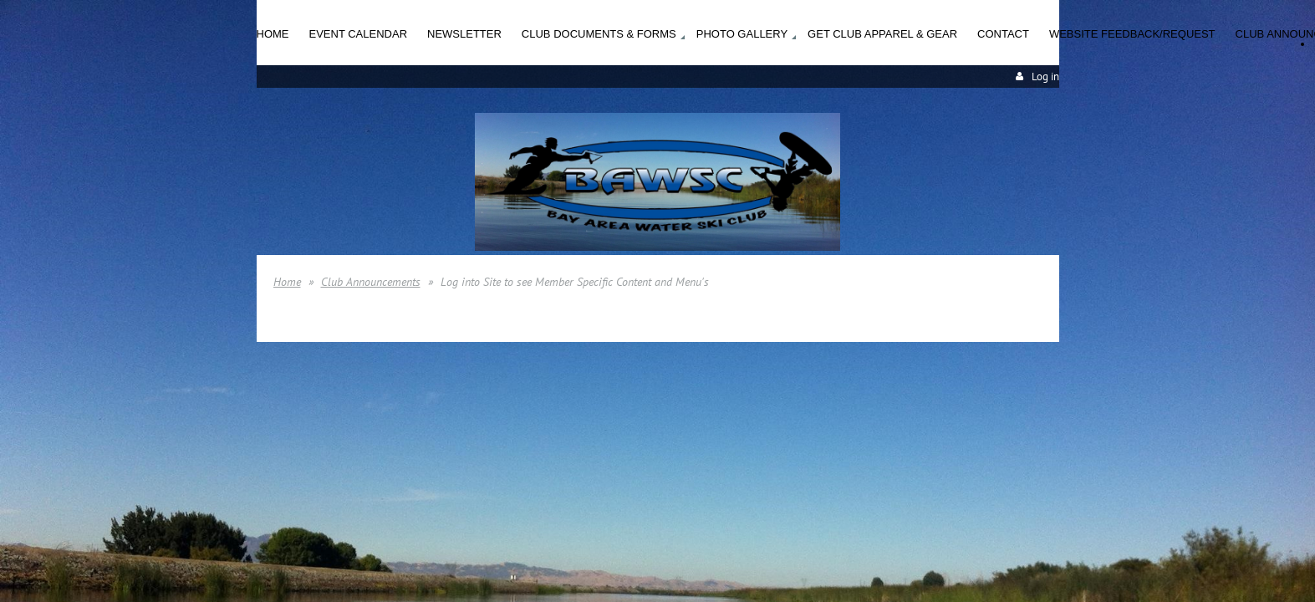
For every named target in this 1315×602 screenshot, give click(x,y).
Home (287, 281)
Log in (1045, 76)
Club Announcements (370, 281)
